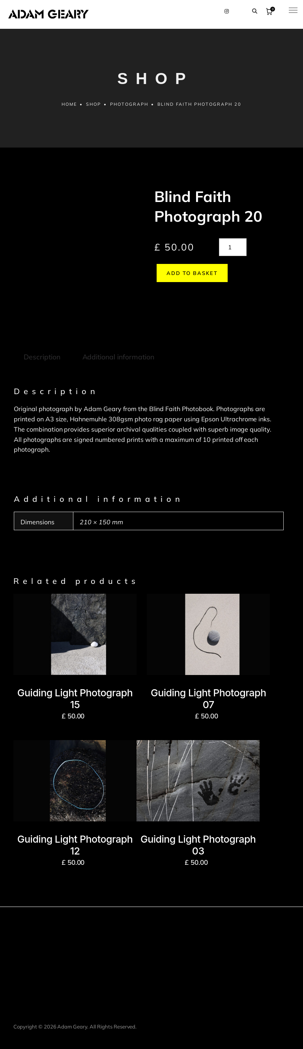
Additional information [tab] (117, 343)
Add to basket (189, 276)
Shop (93, 107)
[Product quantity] (233, 250)
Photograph (129, 107)
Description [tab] (41, 343)
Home (69, 107)
